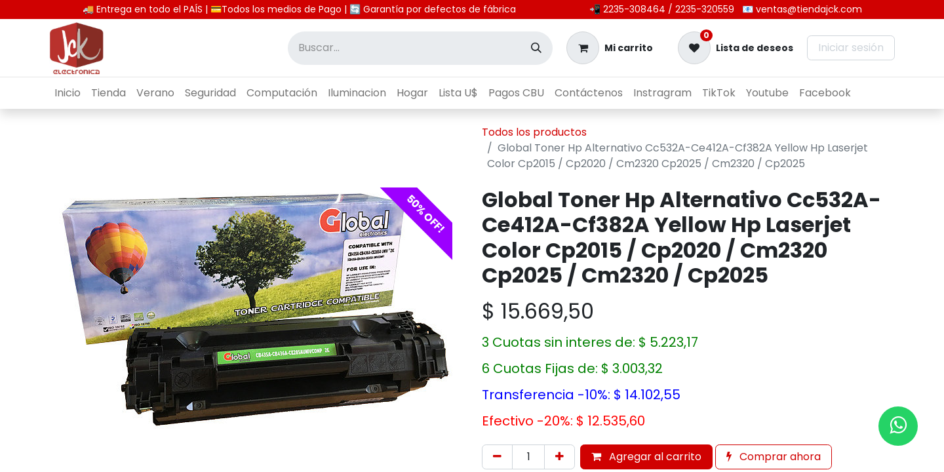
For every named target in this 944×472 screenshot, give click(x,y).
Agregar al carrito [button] (646, 456)
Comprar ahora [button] (773, 456)
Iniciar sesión (851, 47)
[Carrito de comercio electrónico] (609, 48)
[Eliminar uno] (497, 456)
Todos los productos (534, 132)
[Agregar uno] (559, 456)
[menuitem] (67, 93)
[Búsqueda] (536, 48)
